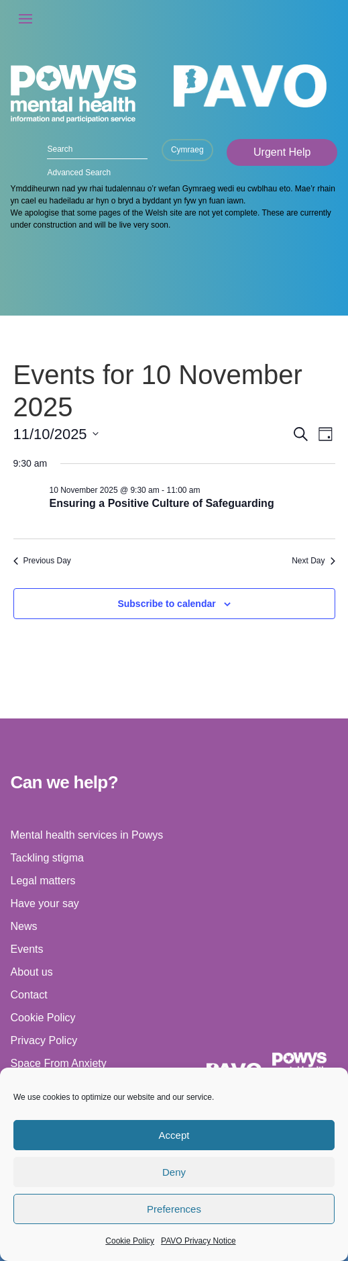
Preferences (174, 1209)
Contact (29, 994)
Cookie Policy (129, 1241)
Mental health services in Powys (87, 835)
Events (27, 949)
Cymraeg (187, 149)
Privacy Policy (44, 1040)
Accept (174, 1135)
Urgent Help (281, 152)
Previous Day (42, 560)
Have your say (45, 903)
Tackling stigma (47, 857)
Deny (174, 1172)
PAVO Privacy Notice (198, 1241)
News (24, 926)
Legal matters (43, 880)
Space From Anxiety (59, 1063)
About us (32, 972)
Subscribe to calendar (166, 603)
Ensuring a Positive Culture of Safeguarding (162, 503)
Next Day (313, 560)
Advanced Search (79, 172)
